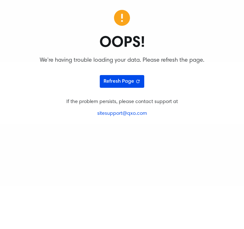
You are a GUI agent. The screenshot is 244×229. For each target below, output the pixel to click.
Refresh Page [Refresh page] (122, 81)
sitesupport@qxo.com (122, 113)
